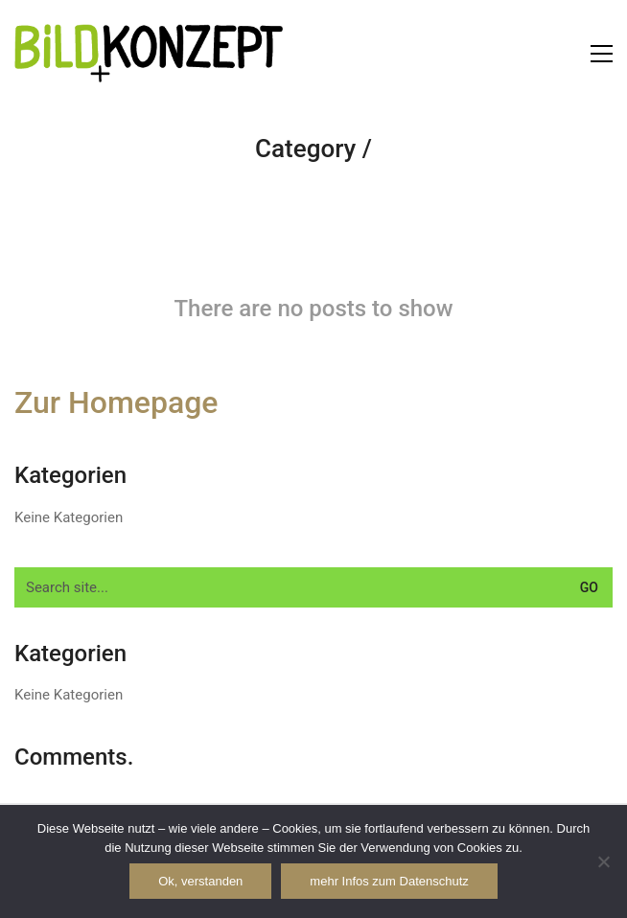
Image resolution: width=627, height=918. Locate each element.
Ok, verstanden (200, 881)
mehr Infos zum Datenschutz (389, 881)
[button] (602, 53)
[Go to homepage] (148, 53)
